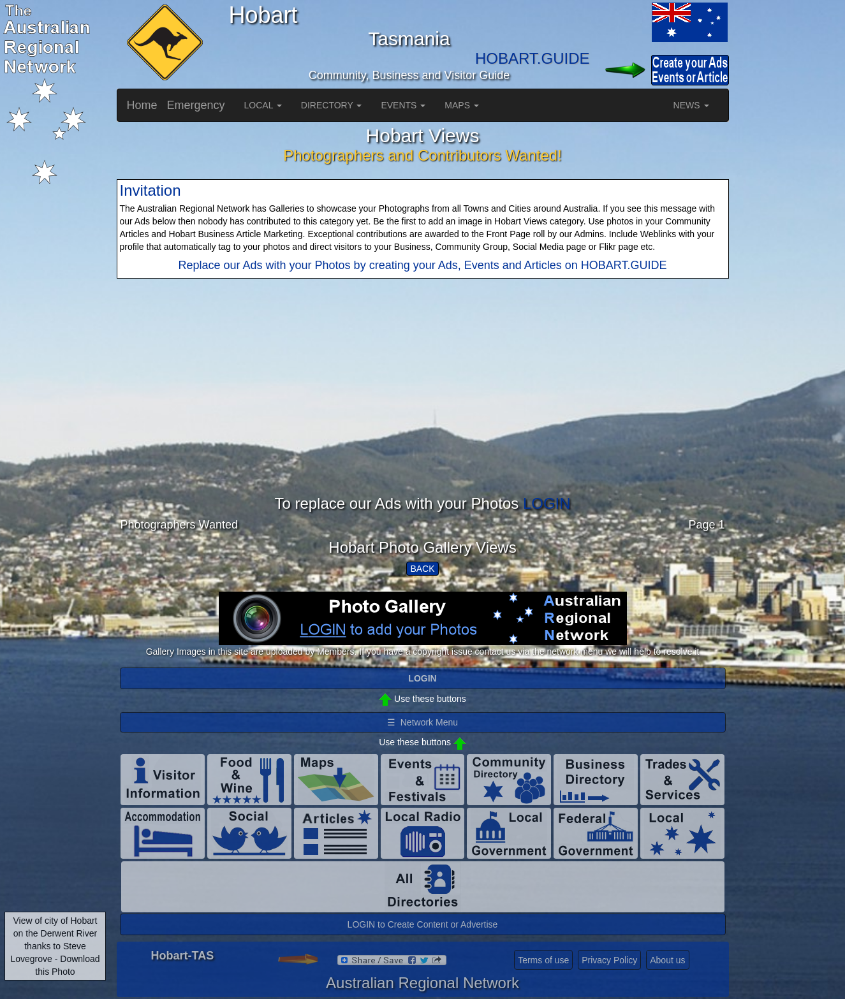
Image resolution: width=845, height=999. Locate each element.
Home (142, 105)
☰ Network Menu (422, 722)
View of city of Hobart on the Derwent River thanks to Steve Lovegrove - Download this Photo (54, 946)
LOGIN (547, 503)
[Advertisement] (423, 406)
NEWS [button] (691, 105)
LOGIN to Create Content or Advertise (423, 924)
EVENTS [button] (403, 105)
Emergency (196, 105)
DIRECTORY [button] (331, 105)
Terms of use (543, 960)
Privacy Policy (609, 960)
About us (667, 960)
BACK (422, 569)
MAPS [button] (462, 105)
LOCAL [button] (263, 105)
